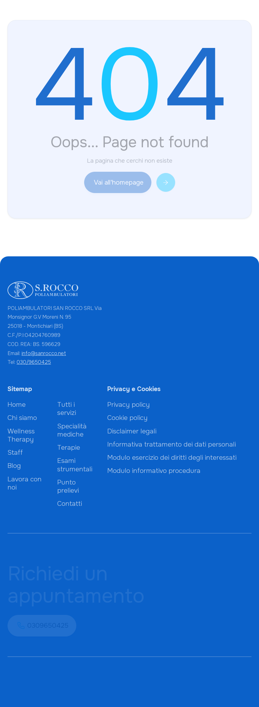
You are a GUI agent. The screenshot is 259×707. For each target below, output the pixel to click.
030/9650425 (34, 362)
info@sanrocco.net (44, 353)
